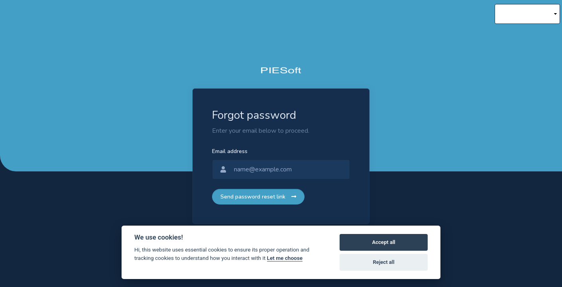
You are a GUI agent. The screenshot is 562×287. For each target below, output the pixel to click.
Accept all (383, 242)
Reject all (384, 262)
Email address (230, 151)
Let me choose (285, 258)
